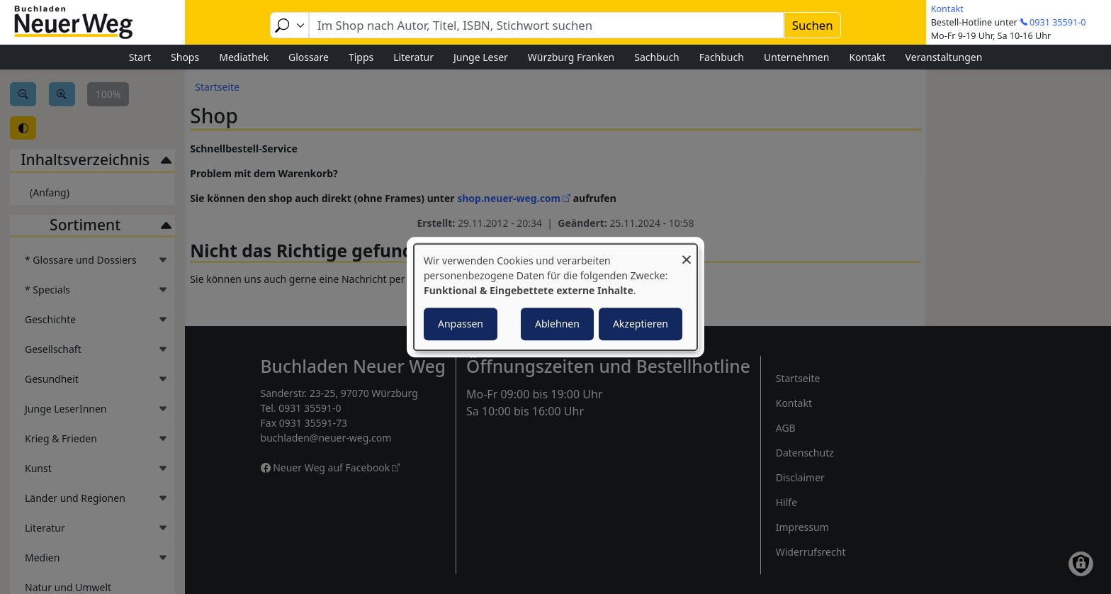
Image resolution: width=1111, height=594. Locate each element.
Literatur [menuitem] (413, 57)
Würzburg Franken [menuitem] (571, 57)
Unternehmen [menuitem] (796, 57)
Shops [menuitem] (185, 57)
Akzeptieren (640, 323)
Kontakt (947, 9)
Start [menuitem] (140, 57)
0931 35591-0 (1057, 22)
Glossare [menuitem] (308, 57)
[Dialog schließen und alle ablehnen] (686, 253)
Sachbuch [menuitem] (656, 57)
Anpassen (460, 323)
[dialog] (555, 297)
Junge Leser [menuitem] (480, 57)
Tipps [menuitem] (361, 57)
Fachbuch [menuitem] (721, 57)
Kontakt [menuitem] (867, 57)
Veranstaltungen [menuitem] (944, 57)
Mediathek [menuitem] (244, 57)
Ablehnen (557, 323)
